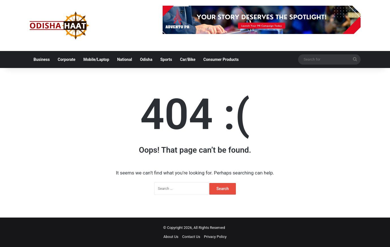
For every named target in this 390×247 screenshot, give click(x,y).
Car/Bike (187, 59)
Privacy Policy (215, 237)
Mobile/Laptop (96, 59)
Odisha (146, 59)
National (124, 59)
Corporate (67, 59)
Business (42, 59)
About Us (170, 237)
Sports (166, 59)
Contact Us (191, 237)
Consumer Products (221, 59)
